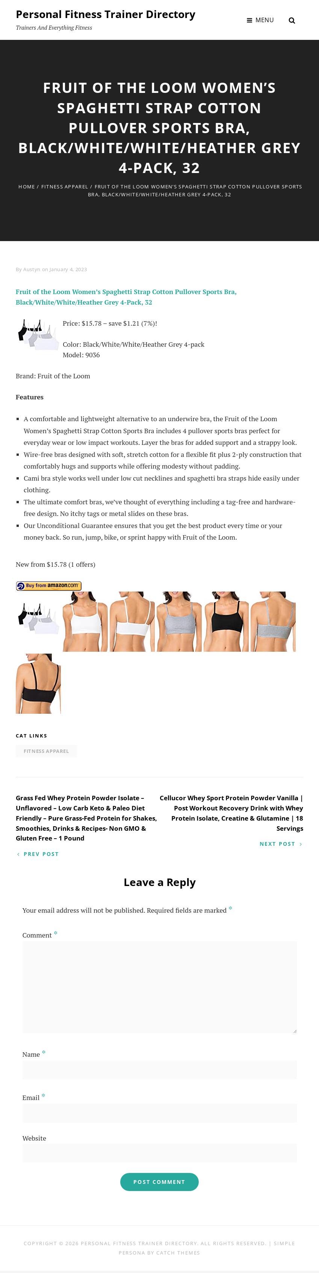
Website (34, 1140)
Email (34, 1100)
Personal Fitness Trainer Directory (105, 14)
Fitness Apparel (65, 186)
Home (26, 186)
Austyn (32, 269)
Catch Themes (178, 1255)
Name (34, 1056)
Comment (40, 937)
